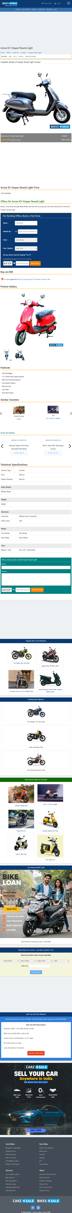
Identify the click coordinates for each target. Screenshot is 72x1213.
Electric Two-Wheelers (46, 1148)
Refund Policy (43, 1184)
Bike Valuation (10, 1178)
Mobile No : (7, 231)
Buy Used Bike (26, 9)
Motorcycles (43, 1151)
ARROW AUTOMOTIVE (18, 440)
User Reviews (30, 56)
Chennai (8, 1155)
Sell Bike (17, 9)
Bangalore (9, 1148)
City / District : (8, 248)
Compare (64, 136)
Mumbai (8, 1151)
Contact (41, 1181)
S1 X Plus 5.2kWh (53, 418)
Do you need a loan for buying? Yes (16, 255)
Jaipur (17, 1161)
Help (40, 1178)
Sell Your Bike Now (36, 1053)
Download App (51, 1174)
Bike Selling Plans (11, 1181)
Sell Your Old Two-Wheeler (36, 1014)
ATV (40, 1161)
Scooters (42, 1155)
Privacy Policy (47, 1187)
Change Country (44, 1191)
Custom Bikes (43, 1164)
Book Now (35, 263)
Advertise (47, 1178)
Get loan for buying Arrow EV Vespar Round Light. (27, 279)
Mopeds (41, 1158)
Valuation (34, 9)
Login (57, 3)
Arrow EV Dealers (8, 433)
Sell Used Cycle (10, 1191)
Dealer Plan (41, 9)
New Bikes (49, 9)
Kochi (14, 1155)
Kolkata (8, 1164)
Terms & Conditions (26, 259)
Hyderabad (17, 1148)
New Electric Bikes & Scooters (36, 780)
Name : (5, 223)
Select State (47, 3)
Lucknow (13, 1158)
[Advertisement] (36, 28)
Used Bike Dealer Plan (12, 1187)
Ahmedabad (9, 1161)
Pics (15, 56)
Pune (14, 1151)
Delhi (7, 1158)
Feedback (49, 1181)
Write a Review (66, 140)
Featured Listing (11, 1184)
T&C (40, 1187)
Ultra (19, 419)
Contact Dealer (18, 453)
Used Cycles (15, 1164)
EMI (10, 56)
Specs (21, 56)
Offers (4, 56)
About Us (42, 1174)
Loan (55, 9)
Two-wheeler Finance (12, 1174)
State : (5, 240)
